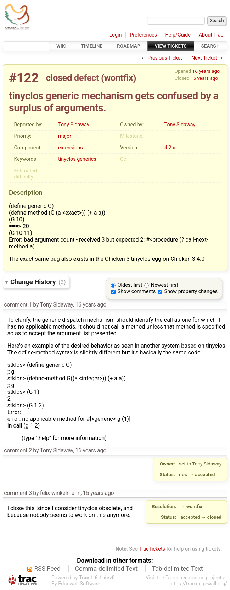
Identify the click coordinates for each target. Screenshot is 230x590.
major (64, 136)
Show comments (137, 291)
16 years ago (206, 71)
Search (210, 46)
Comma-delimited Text (106, 568)
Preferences (143, 35)
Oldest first (130, 285)
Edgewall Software (79, 584)
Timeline (92, 46)
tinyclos (67, 159)
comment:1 (18, 304)
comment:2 (18, 450)
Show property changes (191, 291)
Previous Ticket (164, 58)
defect (86, 77)
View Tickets (171, 46)
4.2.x (169, 148)
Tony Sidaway (73, 125)
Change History (38, 282)
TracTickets (152, 549)
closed (59, 77)
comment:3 (18, 493)
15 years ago (204, 78)
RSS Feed (47, 568)
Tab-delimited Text (177, 568)
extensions (70, 148)
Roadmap (128, 46)
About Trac (211, 35)
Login (115, 35)
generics (86, 159)
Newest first (164, 285)
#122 (24, 78)
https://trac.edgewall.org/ (198, 584)
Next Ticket (204, 58)
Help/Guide (178, 35)
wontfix (118, 77)
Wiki (61, 46)
